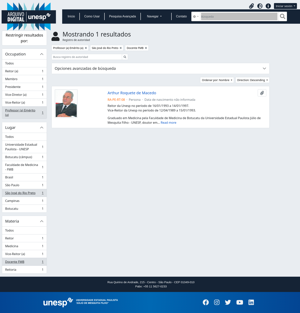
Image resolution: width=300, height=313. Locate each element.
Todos (9, 63)
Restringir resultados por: (24, 38)
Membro (24, 80)
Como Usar (92, 16)
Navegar (153, 16)
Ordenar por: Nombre (216, 80)
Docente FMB (24, 262)
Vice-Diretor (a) (24, 95)
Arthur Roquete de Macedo (132, 93)
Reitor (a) (24, 72)
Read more (168, 122)
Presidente (24, 88)
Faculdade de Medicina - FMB (24, 167)
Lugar (10, 127)
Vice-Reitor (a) (24, 103)
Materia (12, 221)
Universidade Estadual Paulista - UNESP (24, 146)
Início (71, 16)
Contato (181, 16)
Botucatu (24, 209)
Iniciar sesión (284, 6)
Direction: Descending (251, 80)
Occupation (15, 54)
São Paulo (24, 186)
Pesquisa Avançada (122, 16)
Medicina (24, 247)
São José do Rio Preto (24, 194)
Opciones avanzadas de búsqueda (85, 68)
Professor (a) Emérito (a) (24, 112)
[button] (251, 6)
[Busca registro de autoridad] (86, 57)
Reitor (24, 239)
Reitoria (24, 270)
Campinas (24, 201)
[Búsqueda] (239, 16)
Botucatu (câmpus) (24, 158)
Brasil (24, 178)
